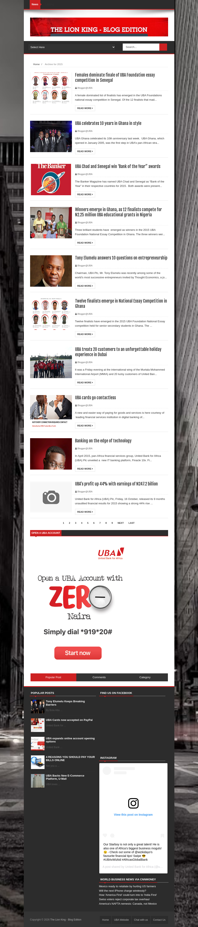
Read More (85, 108)
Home (36, 64)
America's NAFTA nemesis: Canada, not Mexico (128, 903)
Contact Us (159, 919)
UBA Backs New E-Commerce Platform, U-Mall (65, 777)
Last (132, 523)
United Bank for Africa (139, 866)
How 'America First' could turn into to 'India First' (128, 894)
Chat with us (141, 919)
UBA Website (121, 919)
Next (121, 523)
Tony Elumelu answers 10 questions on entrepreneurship (121, 258)
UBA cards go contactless (95, 397)
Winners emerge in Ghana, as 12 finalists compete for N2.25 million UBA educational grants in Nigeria (118, 212)
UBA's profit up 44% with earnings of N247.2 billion (116, 484)
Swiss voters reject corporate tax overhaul (124, 899)
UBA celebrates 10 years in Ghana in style (108, 123)
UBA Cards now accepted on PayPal (69, 720)
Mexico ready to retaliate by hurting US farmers (127, 886)
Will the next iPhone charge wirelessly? (122, 890)
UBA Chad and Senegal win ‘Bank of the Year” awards (117, 166)
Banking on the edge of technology (103, 440)
